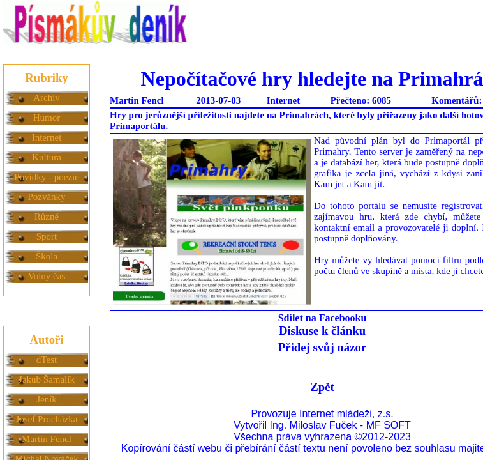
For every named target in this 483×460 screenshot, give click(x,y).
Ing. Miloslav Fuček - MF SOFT (339, 425)
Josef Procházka (46, 419)
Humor (47, 117)
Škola (46, 256)
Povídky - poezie (46, 177)
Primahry (331, 151)
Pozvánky (46, 197)
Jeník (46, 399)
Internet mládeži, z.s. (346, 413)
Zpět (322, 387)
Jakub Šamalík (47, 379)
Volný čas (46, 276)
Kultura (46, 157)
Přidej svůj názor (322, 347)
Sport (46, 236)
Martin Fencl (46, 439)
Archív (46, 98)
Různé (46, 216)
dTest (46, 360)
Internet (47, 137)
